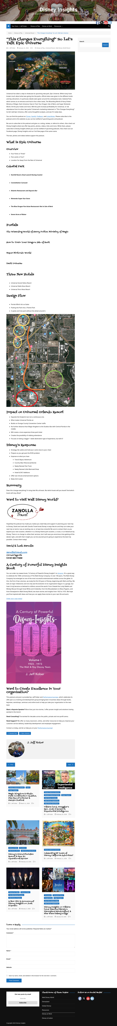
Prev (10, 764)
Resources (57, 26)
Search (82, 41)
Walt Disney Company (51, 798)
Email (8, 959)
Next (70, 764)
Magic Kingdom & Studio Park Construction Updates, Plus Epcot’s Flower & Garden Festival (22, 797)
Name (8, 950)
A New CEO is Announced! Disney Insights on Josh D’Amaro (21, 903)
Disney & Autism (47, 1018)
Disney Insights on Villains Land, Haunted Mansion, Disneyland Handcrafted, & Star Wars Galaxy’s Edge (57, 910)
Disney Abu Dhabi (14, 892)
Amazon (60, 573)
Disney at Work (47, 26)
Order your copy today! (14, 599)
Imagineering (48, 898)
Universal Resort (50, 48)
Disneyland (48, 895)
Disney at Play (35, 26)
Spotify (33, 116)
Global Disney (46, 1006)
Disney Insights (58, 9)
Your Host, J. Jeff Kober (19, 26)
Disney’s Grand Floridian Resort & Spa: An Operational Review (21, 856)
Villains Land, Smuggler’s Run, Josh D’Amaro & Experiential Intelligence (56, 809)
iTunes (28, 116)
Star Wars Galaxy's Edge (51, 900)
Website (9, 967)
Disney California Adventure (52, 792)
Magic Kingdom (13, 790)
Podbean (40, 116)
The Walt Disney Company (16, 895)
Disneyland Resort (58, 895)
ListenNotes (51, 116)
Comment (10, 933)
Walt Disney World (14, 850)
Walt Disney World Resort (63, 48)
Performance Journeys (50, 697)
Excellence (23, 848)
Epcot (28, 787)
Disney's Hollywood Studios (16, 787)
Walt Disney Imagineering (51, 800)
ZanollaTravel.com (16, 552)
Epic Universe (26, 733)
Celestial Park (13, 733)
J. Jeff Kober (10, 48)
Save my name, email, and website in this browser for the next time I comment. (33, 975)
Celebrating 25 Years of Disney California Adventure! (58, 854)
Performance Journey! (45, 728)
